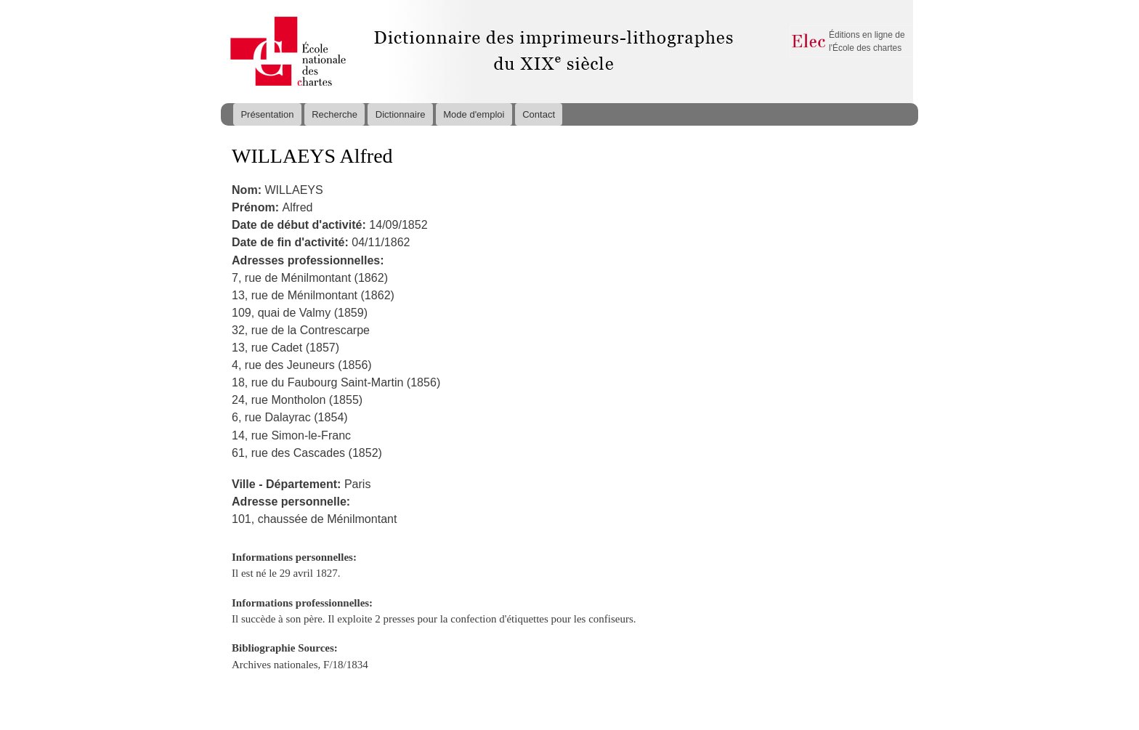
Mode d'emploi (473, 114)
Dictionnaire (401, 114)
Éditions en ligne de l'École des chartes (867, 41)
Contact (538, 114)
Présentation (266, 114)
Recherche (334, 114)
